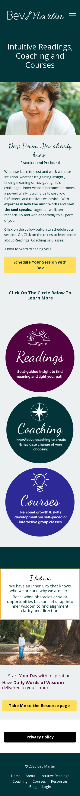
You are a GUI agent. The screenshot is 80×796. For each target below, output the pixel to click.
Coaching (38, 240)
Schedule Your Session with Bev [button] (40, 265)
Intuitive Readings (55, 775)
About (30, 775)
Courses (39, 781)
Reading (21, 240)
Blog (33, 786)
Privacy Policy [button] (40, 737)
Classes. (57, 240)
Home (15, 775)
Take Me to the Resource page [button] (39, 705)
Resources (59, 781)
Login (46, 786)
